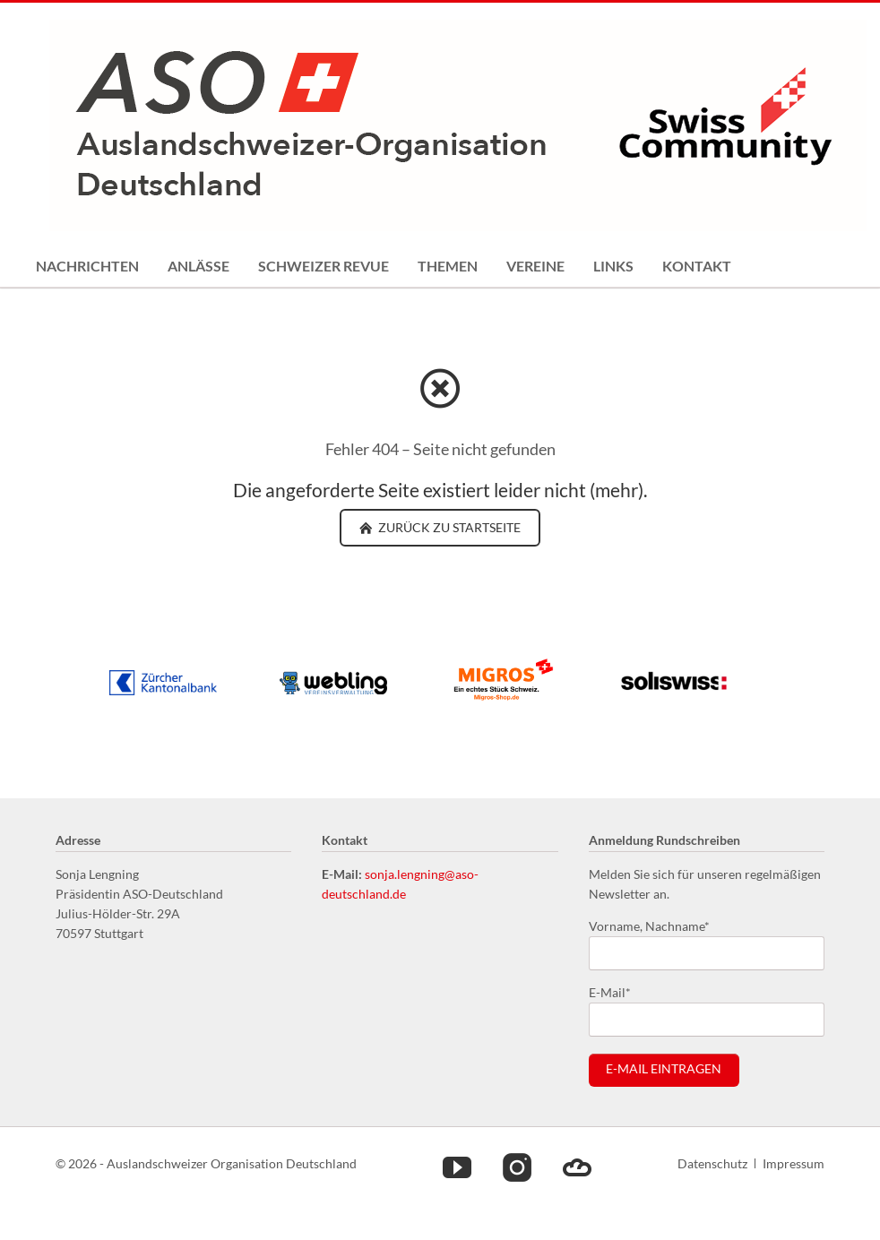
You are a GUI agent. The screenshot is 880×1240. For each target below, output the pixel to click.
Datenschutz (712, 1163)
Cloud (577, 1166)
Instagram (517, 1166)
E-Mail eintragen (663, 1069)
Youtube (457, 1166)
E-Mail (617, 991)
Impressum (793, 1163)
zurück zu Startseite (448, 527)
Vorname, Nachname (649, 925)
